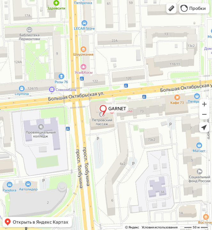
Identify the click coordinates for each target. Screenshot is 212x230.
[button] (171, 8)
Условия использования (159, 227)
